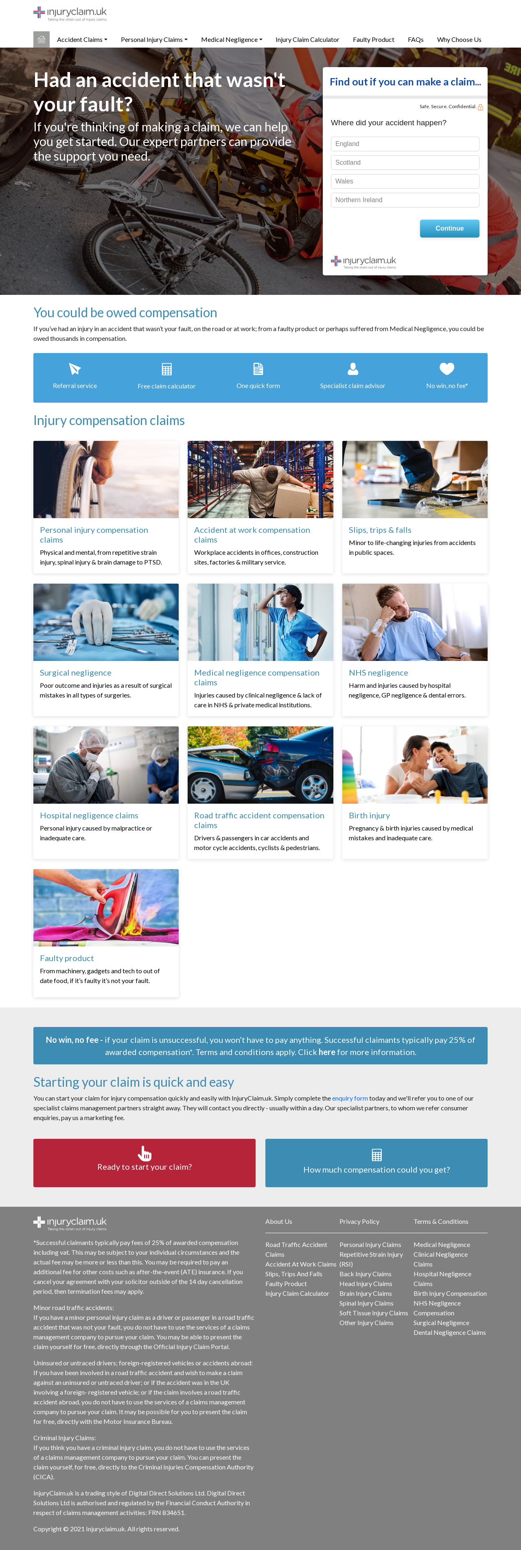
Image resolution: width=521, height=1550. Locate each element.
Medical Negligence (229, 39)
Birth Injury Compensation (450, 1293)
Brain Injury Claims (365, 1293)
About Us (278, 1221)
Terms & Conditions (441, 1221)
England (347, 143)
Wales (344, 181)
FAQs (416, 39)
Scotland (348, 162)
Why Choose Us (459, 39)
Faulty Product (373, 39)
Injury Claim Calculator (307, 39)
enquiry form (350, 1098)
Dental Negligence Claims (450, 1332)
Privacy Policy (359, 1221)
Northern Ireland (359, 199)
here (327, 1052)
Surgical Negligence (441, 1322)
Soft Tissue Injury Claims (373, 1313)
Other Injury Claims (366, 1322)
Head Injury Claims (365, 1283)
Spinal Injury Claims (366, 1303)
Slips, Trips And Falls (293, 1273)
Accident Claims (80, 39)
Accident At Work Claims (301, 1264)
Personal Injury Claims (152, 39)
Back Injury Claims (365, 1273)
